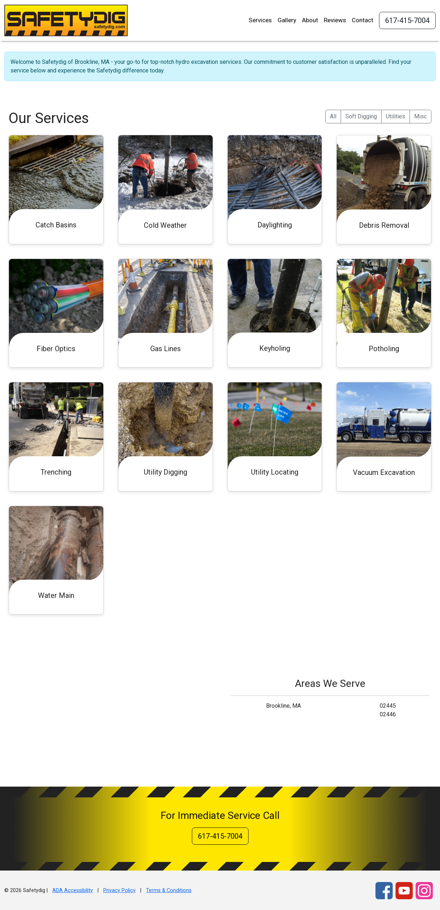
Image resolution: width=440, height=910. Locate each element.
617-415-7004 (407, 20)
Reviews (335, 20)
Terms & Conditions (168, 890)
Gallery (287, 20)
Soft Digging (361, 116)
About (310, 20)
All (333, 116)
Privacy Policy (119, 890)
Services (260, 20)
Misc (420, 116)
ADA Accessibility (72, 890)
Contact (362, 20)
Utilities (395, 116)
